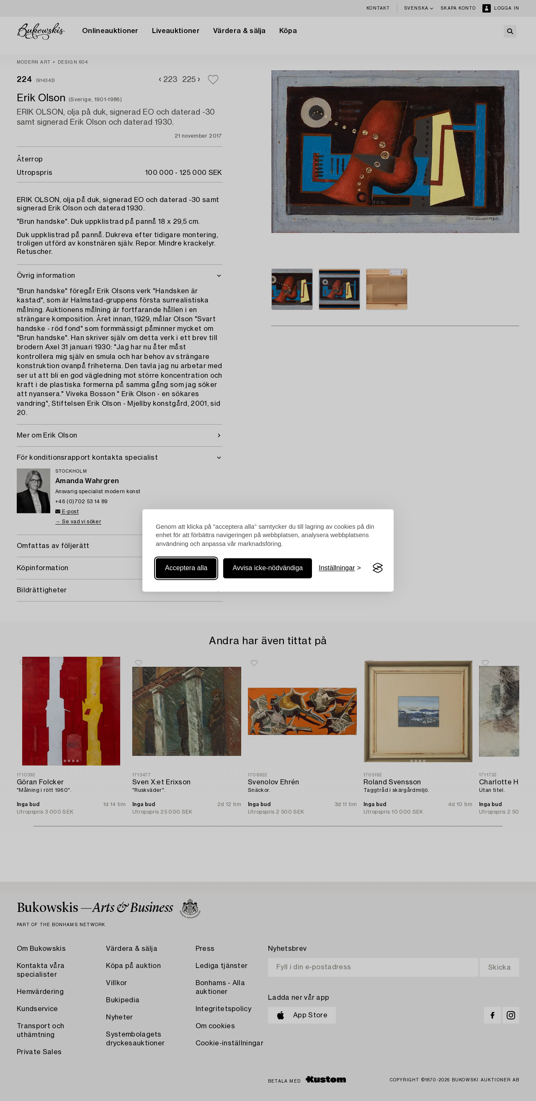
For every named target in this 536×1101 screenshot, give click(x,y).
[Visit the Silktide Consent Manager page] (378, 568)
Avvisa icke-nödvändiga (267, 567)
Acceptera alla (186, 567)
